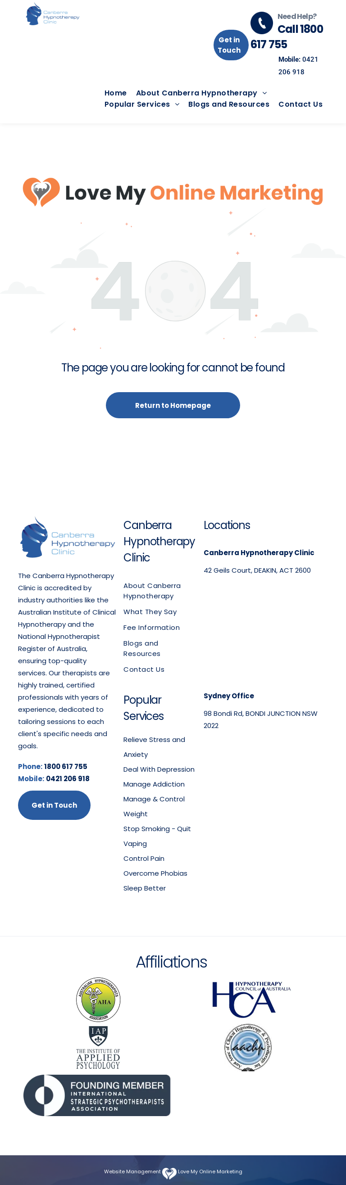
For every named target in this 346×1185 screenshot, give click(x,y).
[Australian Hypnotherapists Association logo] (98, 1000)
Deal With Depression (159, 769)
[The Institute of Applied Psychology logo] (98, 1048)
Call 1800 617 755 (286, 37)
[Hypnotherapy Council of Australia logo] (248, 1000)
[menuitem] (111, 93)
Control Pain (143, 858)
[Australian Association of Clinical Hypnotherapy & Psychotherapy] (248, 1048)
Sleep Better (144, 888)
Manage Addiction (154, 784)
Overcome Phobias (155, 873)
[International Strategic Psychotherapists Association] (98, 1095)
